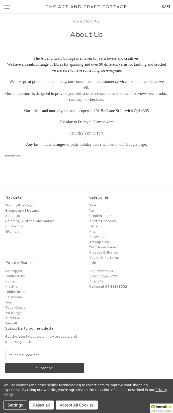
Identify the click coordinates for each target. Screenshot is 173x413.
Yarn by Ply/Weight (20, 205)
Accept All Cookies (77, 405)
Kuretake (12, 318)
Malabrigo (13, 313)
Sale (92, 205)
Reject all (41, 405)
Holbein (11, 281)
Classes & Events (103, 252)
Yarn (92, 210)
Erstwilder (97, 237)
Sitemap (12, 231)
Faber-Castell (16, 307)
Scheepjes (13, 271)
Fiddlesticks (15, 276)
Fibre (93, 226)
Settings (15, 405)
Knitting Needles (102, 221)
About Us (12, 216)
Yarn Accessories (103, 247)
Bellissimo (13, 297)
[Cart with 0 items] (166, 6)
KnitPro (11, 286)
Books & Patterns (104, 258)
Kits (92, 231)
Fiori (8, 302)
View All (11, 323)
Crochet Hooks (101, 216)
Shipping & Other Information (29, 221)
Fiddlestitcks (15, 292)
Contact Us (14, 226)
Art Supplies (99, 242)
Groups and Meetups (22, 210)
